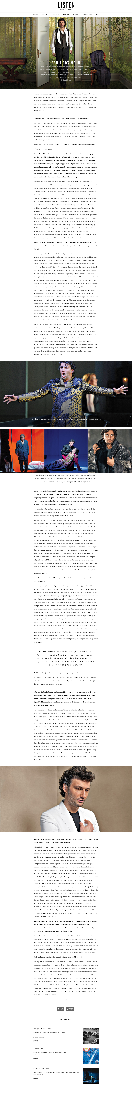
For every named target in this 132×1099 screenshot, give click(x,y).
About (98, 15)
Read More (36, 1041)
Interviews (45, 15)
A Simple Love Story (41, 1069)
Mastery (66, 15)
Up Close (76, 15)
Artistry (56, 15)
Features (35, 15)
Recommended (87, 15)
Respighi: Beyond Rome (42, 1029)
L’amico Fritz (38, 1049)
